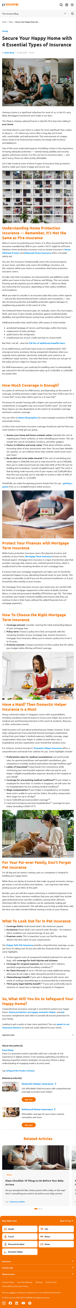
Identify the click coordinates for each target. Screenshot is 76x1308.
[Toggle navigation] (72, 5)
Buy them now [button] (9, 1220)
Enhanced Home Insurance (37, 252)
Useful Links (7, 1267)
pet (62, 1012)
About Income (8, 1274)
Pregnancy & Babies (17, 1202)
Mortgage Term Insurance (38, 556)
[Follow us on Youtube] (23, 1303)
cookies (12, 1292)
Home (4, 22)
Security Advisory (24, 1282)
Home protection (18, 1012)
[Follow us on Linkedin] (16, 1303)
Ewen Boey (9, 52)
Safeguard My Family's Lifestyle (20, 1070)
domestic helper (47, 1012)
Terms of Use (51, 1282)
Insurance (6, 1261)
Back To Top (67, 1220)
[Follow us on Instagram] (3, 1303)
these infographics (28, 417)
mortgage (33, 1012)
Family (5, 31)
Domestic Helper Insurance (48, 748)
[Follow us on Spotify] (29, 1303)
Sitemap (38, 1282)
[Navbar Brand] (10, 5)
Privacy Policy (8, 1282)
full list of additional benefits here (47, 343)
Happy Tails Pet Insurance (19, 945)
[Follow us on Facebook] (10, 1303)
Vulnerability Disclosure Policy (15, 1286)
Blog (11, 22)
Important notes (8, 1035)
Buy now (29, 1099)
